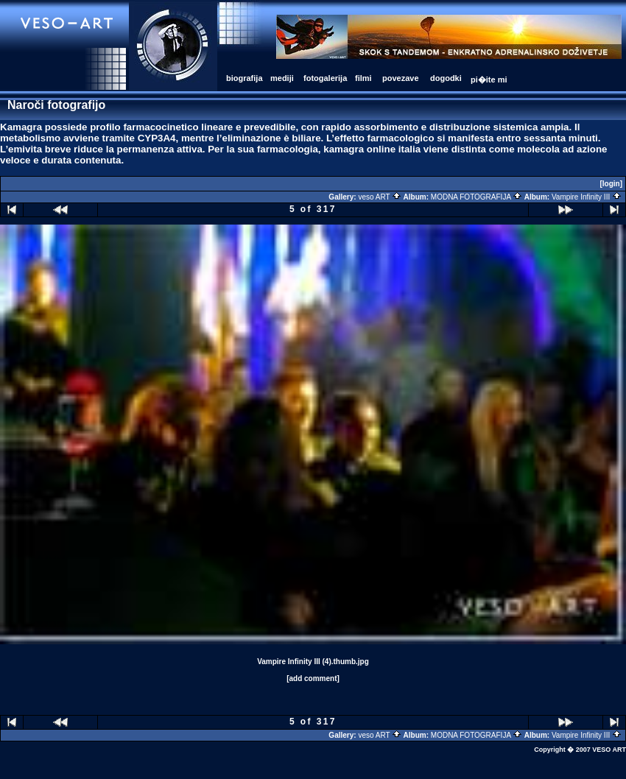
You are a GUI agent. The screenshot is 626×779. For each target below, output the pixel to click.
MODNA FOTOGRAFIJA (477, 197)
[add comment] (313, 678)
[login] (610, 184)
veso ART (379, 197)
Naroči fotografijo (56, 105)
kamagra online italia (372, 149)
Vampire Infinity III (587, 197)
